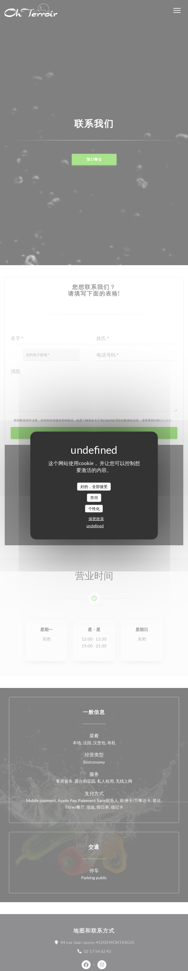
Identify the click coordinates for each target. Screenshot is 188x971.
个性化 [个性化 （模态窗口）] (94, 508)
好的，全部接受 (94, 486)
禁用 (94, 497)
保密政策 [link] (96, 518)
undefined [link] (95, 525)
